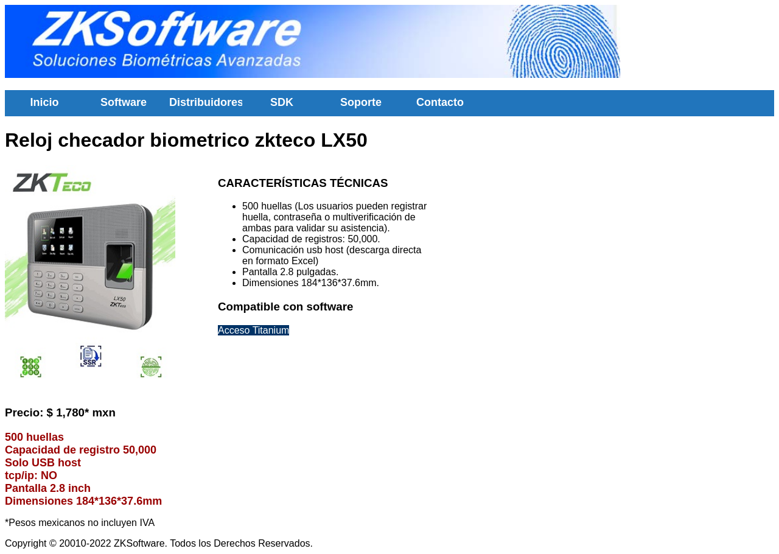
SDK (281, 102)
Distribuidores (205, 102)
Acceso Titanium (253, 330)
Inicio (44, 102)
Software (123, 102)
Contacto (440, 102)
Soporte (361, 102)
